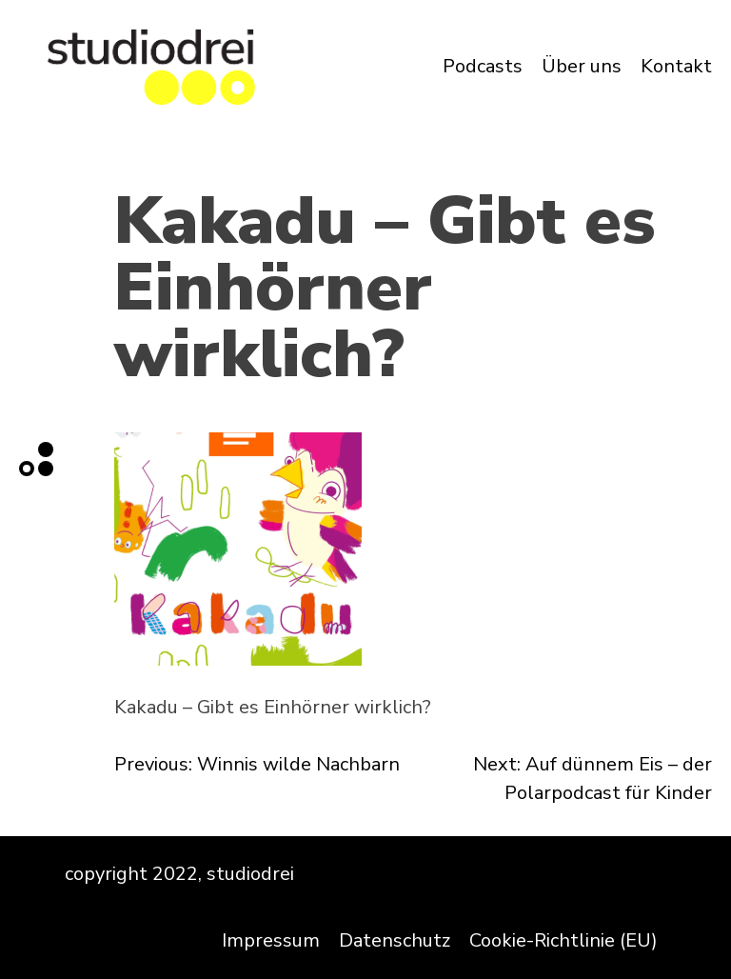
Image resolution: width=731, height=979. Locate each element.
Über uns (582, 66)
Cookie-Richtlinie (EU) (563, 940)
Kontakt (676, 66)
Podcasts (483, 66)
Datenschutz (394, 940)
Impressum (271, 940)
